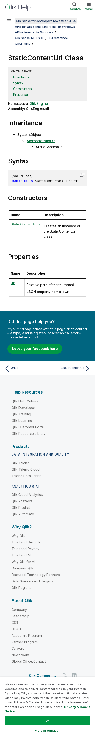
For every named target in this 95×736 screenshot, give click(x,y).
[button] (82, 174)
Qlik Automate (23, 514)
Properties (21, 94)
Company (19, 610)
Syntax (18, 83)
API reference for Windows (34, 32)
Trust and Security (26, 542)
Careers (18, 648)
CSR (15, 622)
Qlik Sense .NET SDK (29, 38)
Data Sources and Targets (32, 581)
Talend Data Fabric (26, 476)
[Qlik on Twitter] (65, 675)
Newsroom (20, 655)
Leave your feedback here (35, 348)
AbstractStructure (41, 141)
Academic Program (27, 635)
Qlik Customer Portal (28, 427)
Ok (47, 720)
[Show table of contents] (9, 20)
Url (13, 283)
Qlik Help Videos (25, 401)
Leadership (21, 616)
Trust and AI (21, 555)
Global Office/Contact (29, 661)
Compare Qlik (22, 568)
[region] (47, 706)
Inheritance (21, 77)
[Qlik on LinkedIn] (74, 675)
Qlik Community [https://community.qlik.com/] (43, 675)
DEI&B (16, 629)
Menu (89, 9)
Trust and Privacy (25, 549)
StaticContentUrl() (25, 224)
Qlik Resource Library (29, 433)
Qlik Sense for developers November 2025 (46, 21)
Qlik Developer (23, 408)
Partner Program (25, 642)
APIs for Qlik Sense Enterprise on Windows (45, 26)
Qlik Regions (21, 588)
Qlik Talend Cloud (26, 469)
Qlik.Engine (22, 43)
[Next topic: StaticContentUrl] (70, 369)
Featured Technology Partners (36, 575)
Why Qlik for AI (23, 562)
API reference (58, 38)
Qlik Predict (21, 507)
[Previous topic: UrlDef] (25, 369)
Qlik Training (21, 414)
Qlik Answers (22, 501)
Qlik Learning (22, 420)
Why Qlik (18, 536)
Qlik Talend (20, 463)
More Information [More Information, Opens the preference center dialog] (47, 730)
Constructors (22, 89)
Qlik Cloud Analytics (27, 495)
